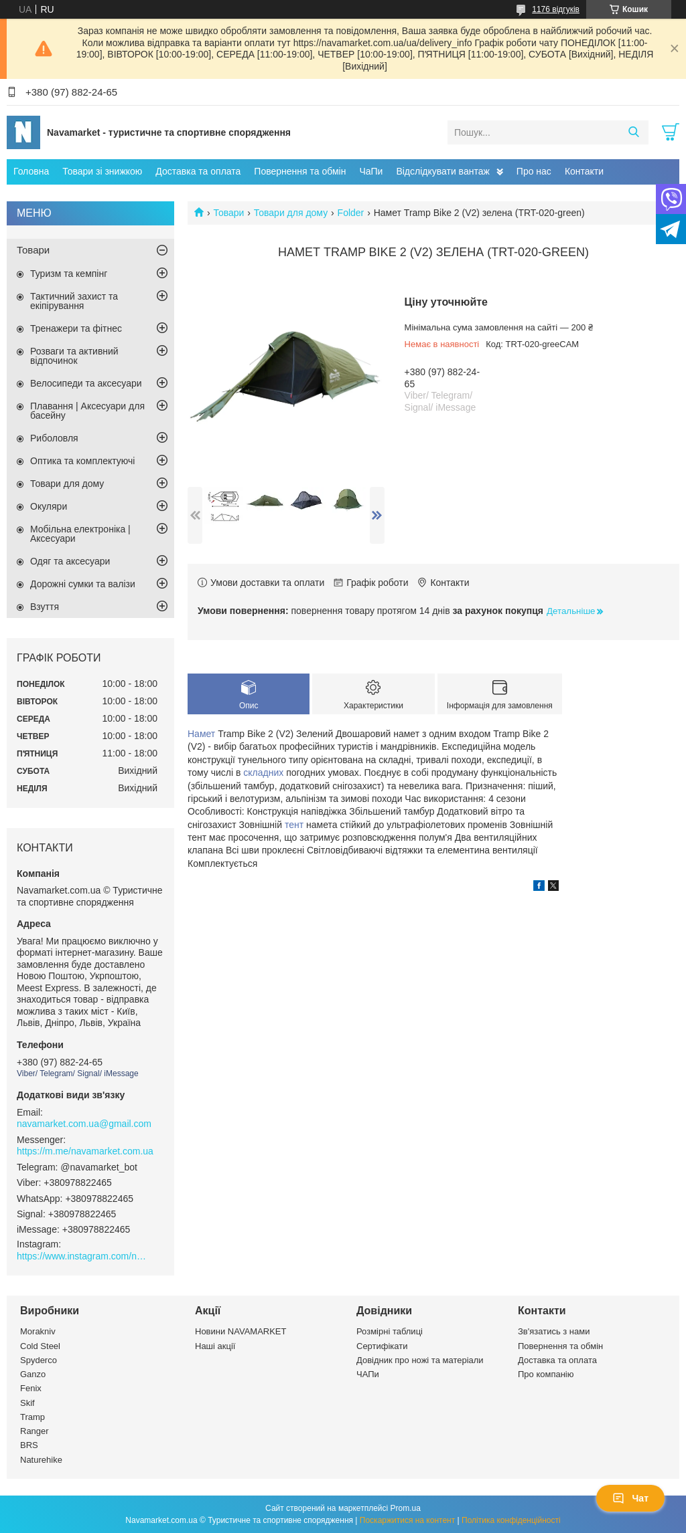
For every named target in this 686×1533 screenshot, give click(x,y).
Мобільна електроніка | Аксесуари (80, 534)
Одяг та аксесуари (70, 561)
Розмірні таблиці (389, 1331)
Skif (27, 1403)
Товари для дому (291, 212)
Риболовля (54, 438)
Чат (630, 1498)
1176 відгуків (555, 9)
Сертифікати (382, 1346)
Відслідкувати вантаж (442, 171)
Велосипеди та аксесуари (86, 383)
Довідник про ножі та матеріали (420, 1360)
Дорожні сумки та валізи (82, 584)
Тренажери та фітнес (76, 328)
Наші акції (215, 1346)
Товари (228, 212)
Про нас (534, 171)
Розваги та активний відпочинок (74, 356)
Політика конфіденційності (511, 1520)
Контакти (584, 171)
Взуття (44, 606)
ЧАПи (367, 1374)
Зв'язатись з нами (554, 1331)
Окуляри (48, 506)
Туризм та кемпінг (68, 273)
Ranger (34, 1431)
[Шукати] (633, 132)
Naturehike (41, 1460)
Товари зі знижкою (102, 171)
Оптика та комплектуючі (82, 460)
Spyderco (38, 1360)
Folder (351, 212)
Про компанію (546, 1374)
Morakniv (38, 1331)
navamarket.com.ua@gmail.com (84, 1123)
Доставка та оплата (198, 171)
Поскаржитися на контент (407, 1520)
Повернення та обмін (300, 171)
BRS (29, 1445)
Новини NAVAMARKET (240, 1331)
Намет (201, 733)
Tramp (32, 1417)
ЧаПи (371, 171)
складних (263, 772)
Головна (31, 171)
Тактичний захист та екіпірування (74, 301)
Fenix (31, 1388)
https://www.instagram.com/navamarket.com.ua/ (84, 1256)
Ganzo (33, 1374)
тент (294, 824)
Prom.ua (406, 1508)
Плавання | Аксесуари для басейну (87, 411)
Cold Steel (40, 1346)
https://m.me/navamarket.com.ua (85, 1151)
